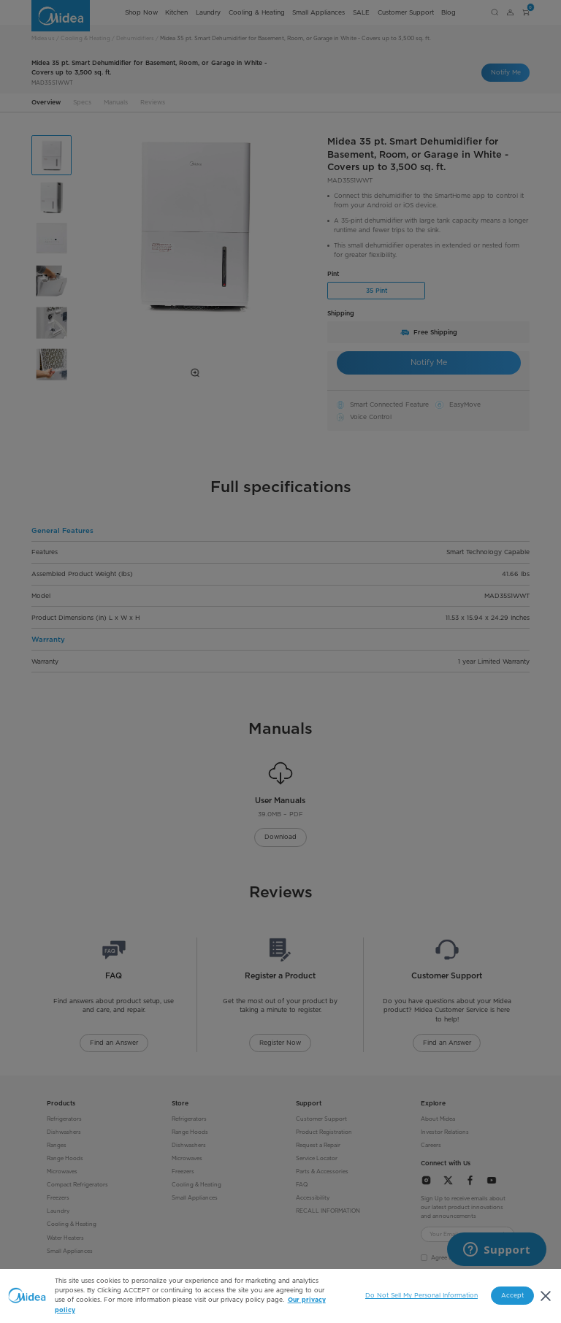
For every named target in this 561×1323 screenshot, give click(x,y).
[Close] (545, 1295)
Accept (512, 1295)
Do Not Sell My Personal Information (421, 1295)
